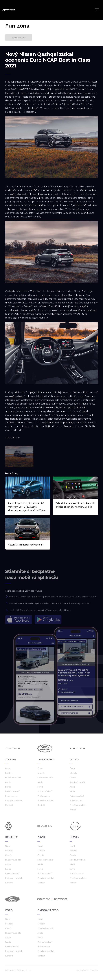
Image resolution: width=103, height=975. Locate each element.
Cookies (94, 970)
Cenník (73, 777)
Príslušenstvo (11, 796)
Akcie (8, 782)
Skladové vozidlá (13, 777)
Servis (8, 786)
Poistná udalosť (12, 791)
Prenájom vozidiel (13, 800)
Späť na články (19, 38)
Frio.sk (29, 970)
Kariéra (80, 970)
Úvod (7, 768)
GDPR (87, 970)
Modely (8, 773)
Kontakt (9, 805)
